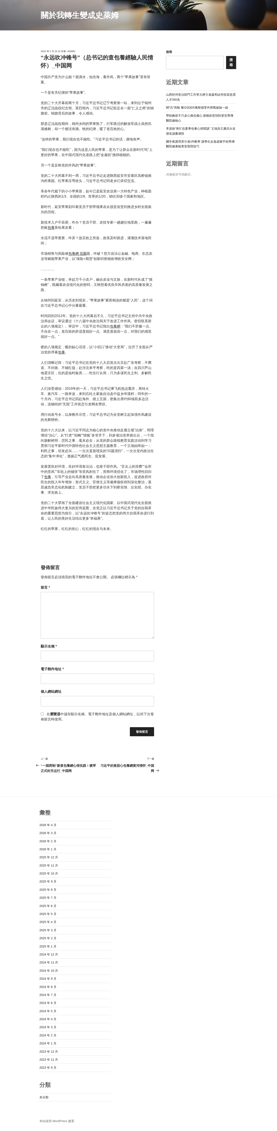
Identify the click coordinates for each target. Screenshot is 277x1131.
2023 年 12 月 (48, 1051)
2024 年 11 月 (48, 962)
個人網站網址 (51, 691)
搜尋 (169, 52)
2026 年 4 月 (47, 825)
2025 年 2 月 (47, 938)
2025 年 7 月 (47, 897)
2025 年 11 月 (48, 865)
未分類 (43, 1097)
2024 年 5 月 (47, 1011)
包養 (51, 227)
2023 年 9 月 (47, 1067)
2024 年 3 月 (47, 1027)
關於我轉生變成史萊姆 (80, 15)
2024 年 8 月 (47, 987)
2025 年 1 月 (47, 946)
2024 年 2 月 (47, 1035)
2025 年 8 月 (47, 889)
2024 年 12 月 (48, 954)
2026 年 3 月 (47, 833)
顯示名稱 (49, 646)
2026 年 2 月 (47, 841)
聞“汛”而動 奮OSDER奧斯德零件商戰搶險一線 (197, 107)
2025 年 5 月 (47, 914)
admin (71, 51)
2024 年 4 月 (47, 1019)
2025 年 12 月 (48, 857)
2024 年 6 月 (47, 1003)
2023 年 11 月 (48, 1059)
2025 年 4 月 (47, 922)
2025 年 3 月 (47, 930)
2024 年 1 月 (47, 1043)
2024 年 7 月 (47, 995)
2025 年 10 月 (48, 873)
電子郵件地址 (52, 669)
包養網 (115, 326)
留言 (45, 587)
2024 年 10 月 (48, 970)
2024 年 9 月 (47, 978)
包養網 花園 (77, 253)
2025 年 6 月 (47, 906)
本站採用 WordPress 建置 (56, 1121)
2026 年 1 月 (47, 849)
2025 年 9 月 (47, 881)
